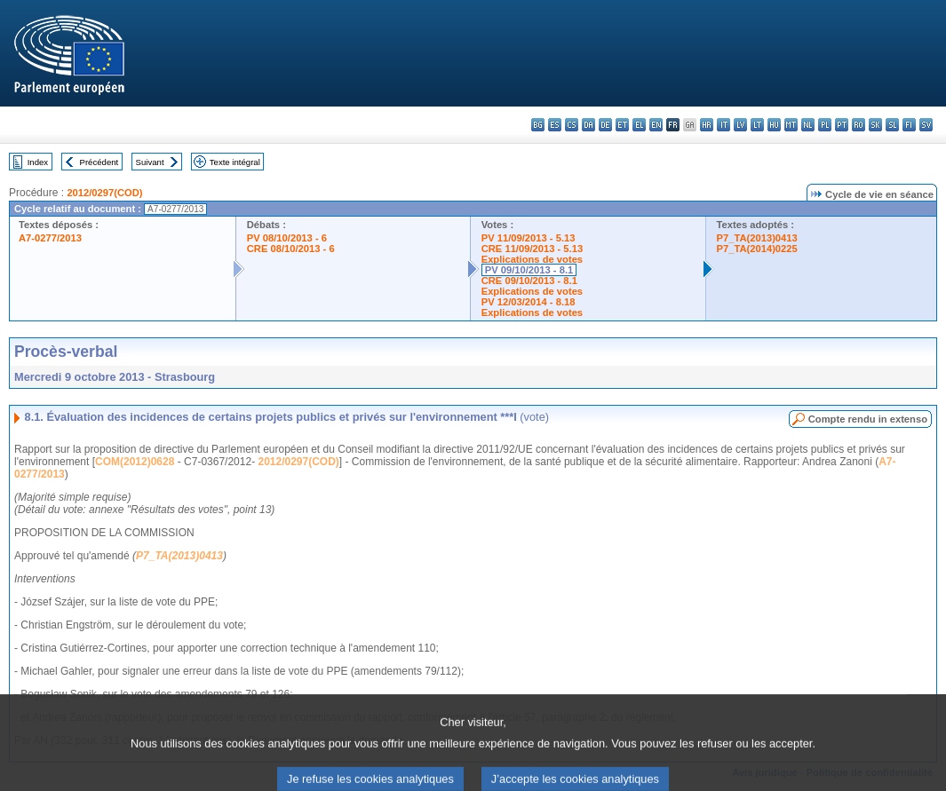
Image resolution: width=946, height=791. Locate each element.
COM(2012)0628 (134, 461)
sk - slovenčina (875, 124)
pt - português (841, 124)
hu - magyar (774, 124)
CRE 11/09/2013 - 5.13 (532, 248)
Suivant (150, 162)
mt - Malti (791, 124)
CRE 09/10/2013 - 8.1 (529, 280)
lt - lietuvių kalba (757, 124)
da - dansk (588, 124)
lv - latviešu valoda (740, 124)
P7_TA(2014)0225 (757, 248)
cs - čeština (571, 124)
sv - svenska (926, 124)
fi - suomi (909, 124)
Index (38, 162)
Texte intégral (235, 162)
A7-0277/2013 (50, 238)
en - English (656, 124)
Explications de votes (532, 259)
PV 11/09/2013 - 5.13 (528, 238)
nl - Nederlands (808, 124)
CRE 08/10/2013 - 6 (291, 248)
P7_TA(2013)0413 (757, 238)
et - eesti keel (622, 124)
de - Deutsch (605, 124)
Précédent (99, 162)
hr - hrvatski (706, 124)
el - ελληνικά (639, 124)
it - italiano (723, 124)
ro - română (858, 124)
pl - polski (824, 124)
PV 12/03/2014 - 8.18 (528, 302)
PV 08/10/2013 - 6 (287, 238)
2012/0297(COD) (104, 192)
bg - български (538, 124)
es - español (554, 124)
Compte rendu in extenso (867, 419)
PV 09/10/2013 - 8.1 (529, 270)
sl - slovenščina (892, 124)
